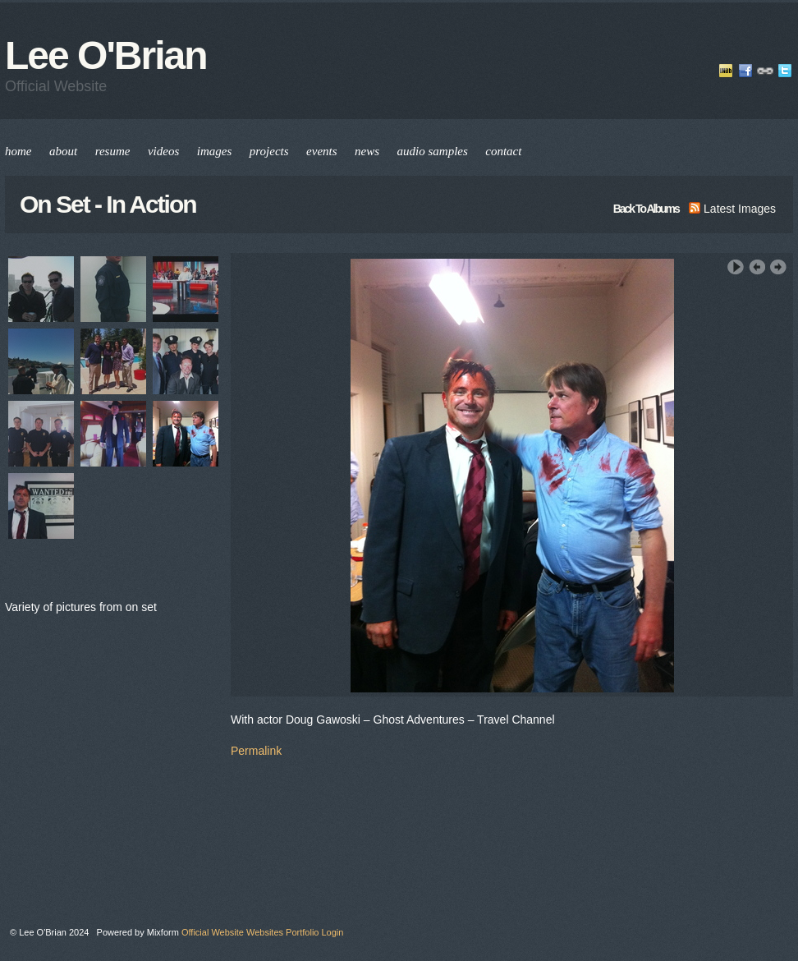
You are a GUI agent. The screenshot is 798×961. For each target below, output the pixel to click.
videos (163, 151)
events (321, 151)
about (63, 151)
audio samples (432, 151)
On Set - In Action (108, 204)
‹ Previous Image (757, 267)
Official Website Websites (232, 932)
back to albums (646, 208)
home (18, 151)
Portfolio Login (314, 932)
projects (269, 151)
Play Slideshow (735, 267)
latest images (732, 208)
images (214, 151)
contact (503, 151)
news (367, 151)
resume (113, 151)
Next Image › (778, 267)
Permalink (256, 750)
